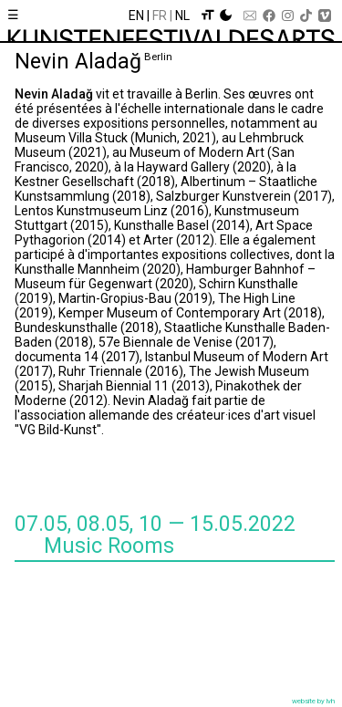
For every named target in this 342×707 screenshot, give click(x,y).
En (136, 15)
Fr (159, 15)
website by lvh (313, 701)
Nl (182, 15)
